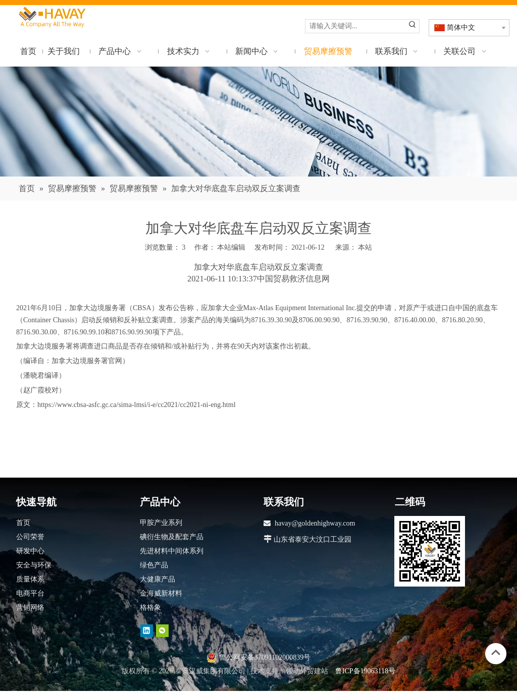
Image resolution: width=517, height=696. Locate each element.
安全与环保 (33, 565)
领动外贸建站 (307, 671)
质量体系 (30, 579)
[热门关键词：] (412, 26)
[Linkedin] (146, 630)
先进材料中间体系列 (171, 551)
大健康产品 (157, 579)
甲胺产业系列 (161, 523)
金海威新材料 (161, 593)
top (496, 652)
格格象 (150, 607)
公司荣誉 (30, 537)
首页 (23, 523)
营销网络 (30, 607)
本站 (365, 247)
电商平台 (30, 593)
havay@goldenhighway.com (315, 523)
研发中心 (30, 551)
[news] (258, 122)
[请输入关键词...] (355, 26)
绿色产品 (154, 565)
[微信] (162, 630)
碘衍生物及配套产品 (171, 537)
